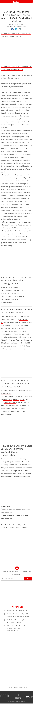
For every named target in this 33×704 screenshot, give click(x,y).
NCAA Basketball (10, 522)
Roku (16, 408)
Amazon (16, 399)
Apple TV (10, 408)
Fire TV (22, 411)
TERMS (25, 682)
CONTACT (15, 682)
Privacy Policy (18, 692)
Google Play (7, 399)
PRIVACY (21, 682)
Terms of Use (18, 693)
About (17, 689)
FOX (10, 302)
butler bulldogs (17, 519)
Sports (11, 519)
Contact (18, 687)
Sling (6, 337)
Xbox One (7, 414)
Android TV (15, 411)
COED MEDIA (12, 696)
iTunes (22, 399)
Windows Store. (10, 402)
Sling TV (10, 334)
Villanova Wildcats (21, 522)
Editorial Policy (18, 694)
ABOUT (10, 682)
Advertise (18, 690)
